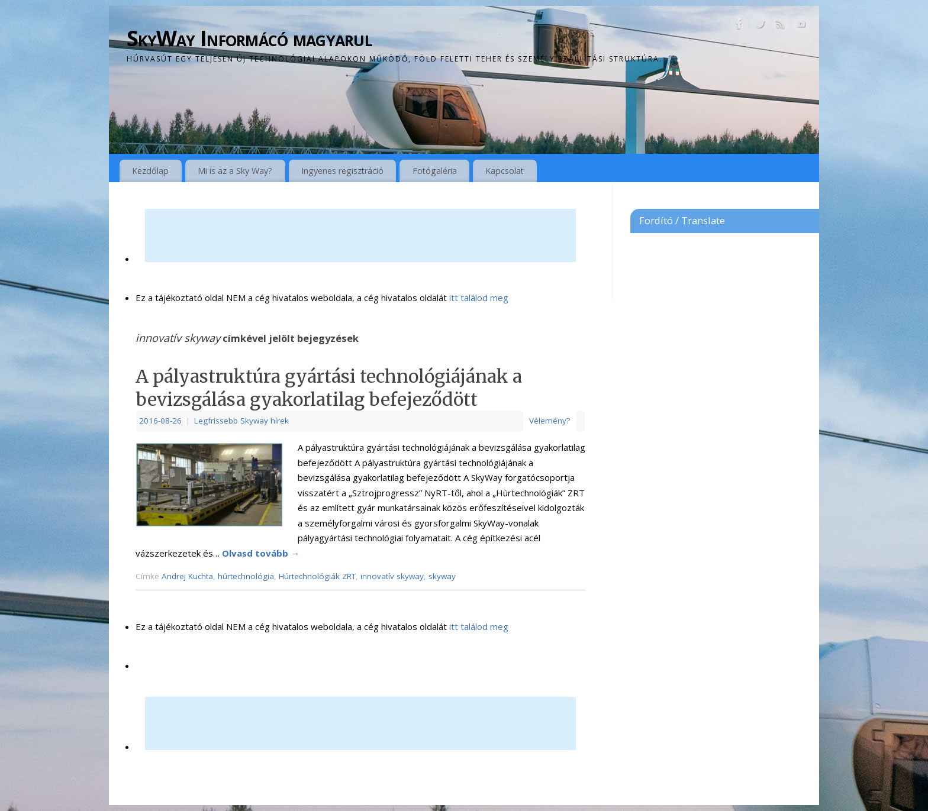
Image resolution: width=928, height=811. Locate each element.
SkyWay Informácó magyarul (249, 38)
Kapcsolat (504, 170)
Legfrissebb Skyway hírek (241, 420)
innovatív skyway (392, 576)
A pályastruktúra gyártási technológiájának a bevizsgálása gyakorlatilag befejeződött (329, 388)
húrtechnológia (246, 576)
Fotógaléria (435, 170)
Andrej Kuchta (187, 576)
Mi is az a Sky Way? (235, 170)
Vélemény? (549, 420)
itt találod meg (477, 297)
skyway (442, 576)
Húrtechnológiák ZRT (317, 576)
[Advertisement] (360, 235)
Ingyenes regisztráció (342, 170)
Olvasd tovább (260, 553)
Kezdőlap (150, 170)
